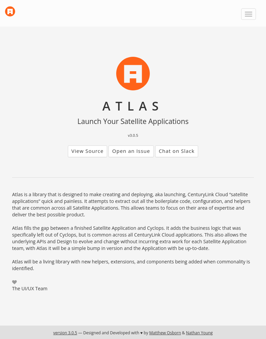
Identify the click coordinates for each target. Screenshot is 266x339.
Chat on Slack (177, 150)
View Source (88, 150)
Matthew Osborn (165, 333)
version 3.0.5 (65, 333)
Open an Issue (131, 150)
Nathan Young (199, 333)
